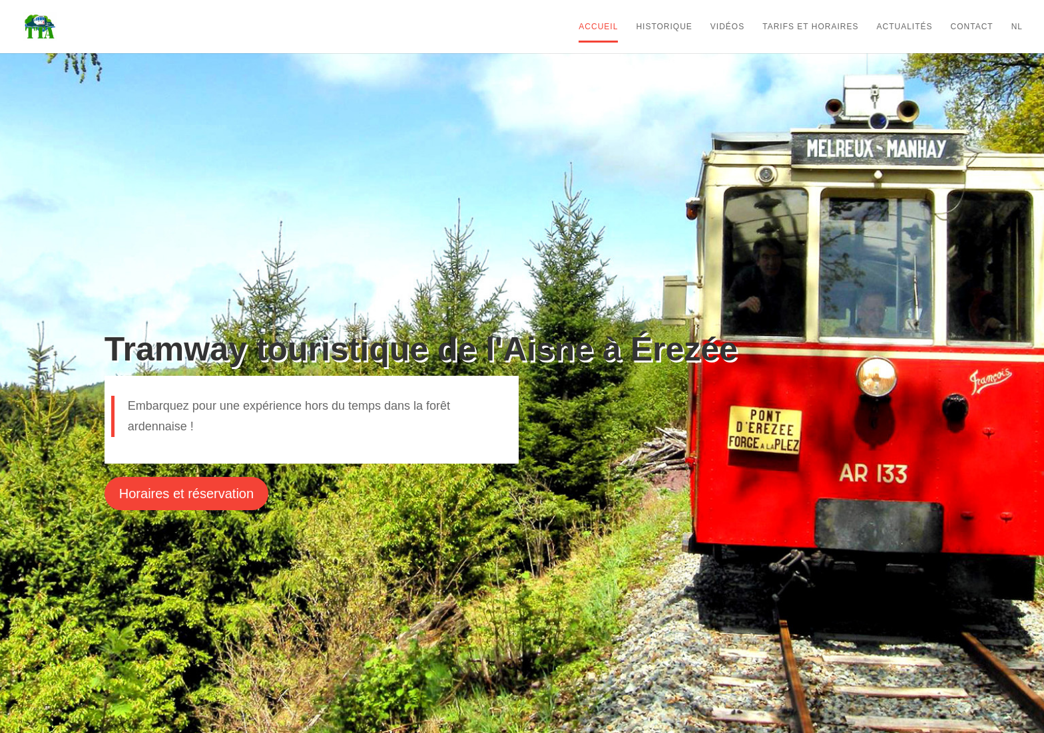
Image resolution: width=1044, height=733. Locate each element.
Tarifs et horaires (810, 26)
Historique (664, 26)
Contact (972, 26)
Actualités (905, 26)
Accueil (598, 26)
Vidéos (727, 26)
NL (1017, 26)
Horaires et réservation (186, 493)
